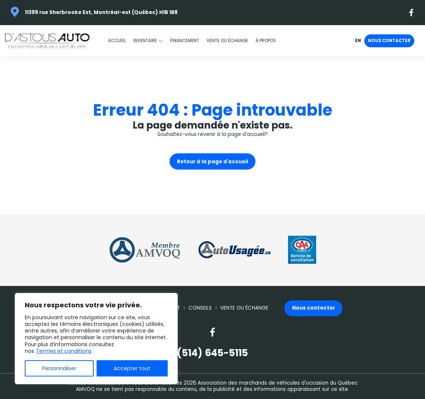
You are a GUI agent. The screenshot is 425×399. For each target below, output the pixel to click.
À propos (265, 41)
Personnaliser (59, 368)
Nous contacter (389, 41)
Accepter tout (132, 368)
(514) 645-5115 (212, 353)
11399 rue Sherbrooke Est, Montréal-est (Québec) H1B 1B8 (101, 12)
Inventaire (145, 41)
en (358, 41)
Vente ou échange (227, 41)
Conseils (200, 308)
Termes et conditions (63, 351)
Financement (184, 41)
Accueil (117, 41)
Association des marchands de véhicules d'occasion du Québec (278, 382)
